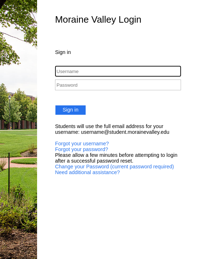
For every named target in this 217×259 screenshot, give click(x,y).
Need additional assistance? (87, 172)
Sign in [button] (70, 110)
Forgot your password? (81, 149)
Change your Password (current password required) (114, 166)
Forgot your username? (82, 143)
